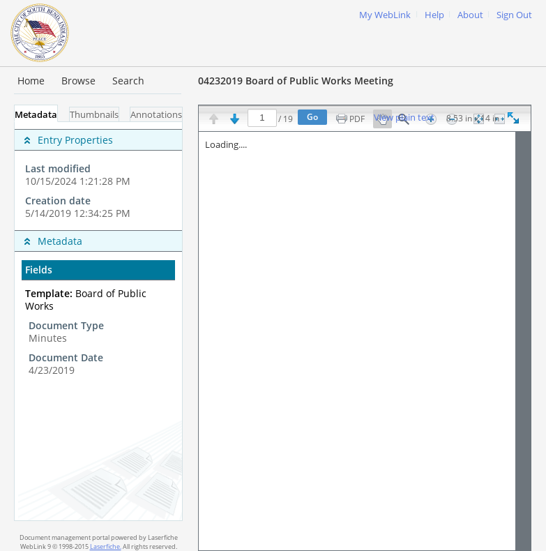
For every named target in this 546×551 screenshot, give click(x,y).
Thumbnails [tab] (94, 115)
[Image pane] (365, 341)
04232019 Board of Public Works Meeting (295, 80)
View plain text (404, 117)
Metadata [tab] (36, 115)
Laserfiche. (105, 546)
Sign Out (514, 15)
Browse (78, 80)
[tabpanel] (98, 321)
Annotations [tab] (156, 115)
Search (128, 80)
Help (434, 15)
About (470, 15)
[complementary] (98, 176)
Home (31, 80)
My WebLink (385, 15)
